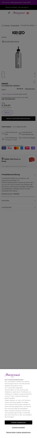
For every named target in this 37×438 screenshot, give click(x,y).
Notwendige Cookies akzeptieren (18, 432)
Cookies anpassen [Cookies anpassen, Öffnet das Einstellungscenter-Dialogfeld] (18, 427)
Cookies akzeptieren (18, 422)
